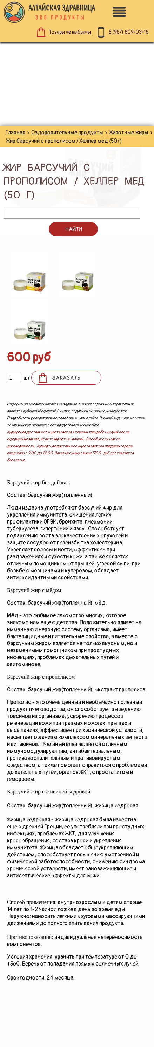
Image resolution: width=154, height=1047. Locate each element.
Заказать (66, 378)
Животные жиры (128, 132)
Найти (73, 229)
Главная (15, 132)
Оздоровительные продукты (67, 132)
